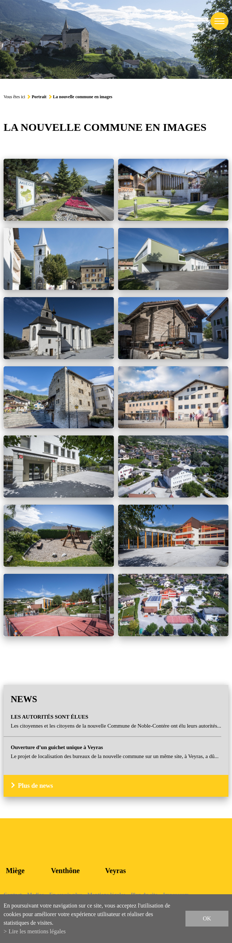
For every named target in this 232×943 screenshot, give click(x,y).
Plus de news (35, 785)
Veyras (115, 871)
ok (207, 918)
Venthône (65, 871)
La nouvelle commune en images (82, 96)
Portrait (39, 96)
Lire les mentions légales (37, 931)
